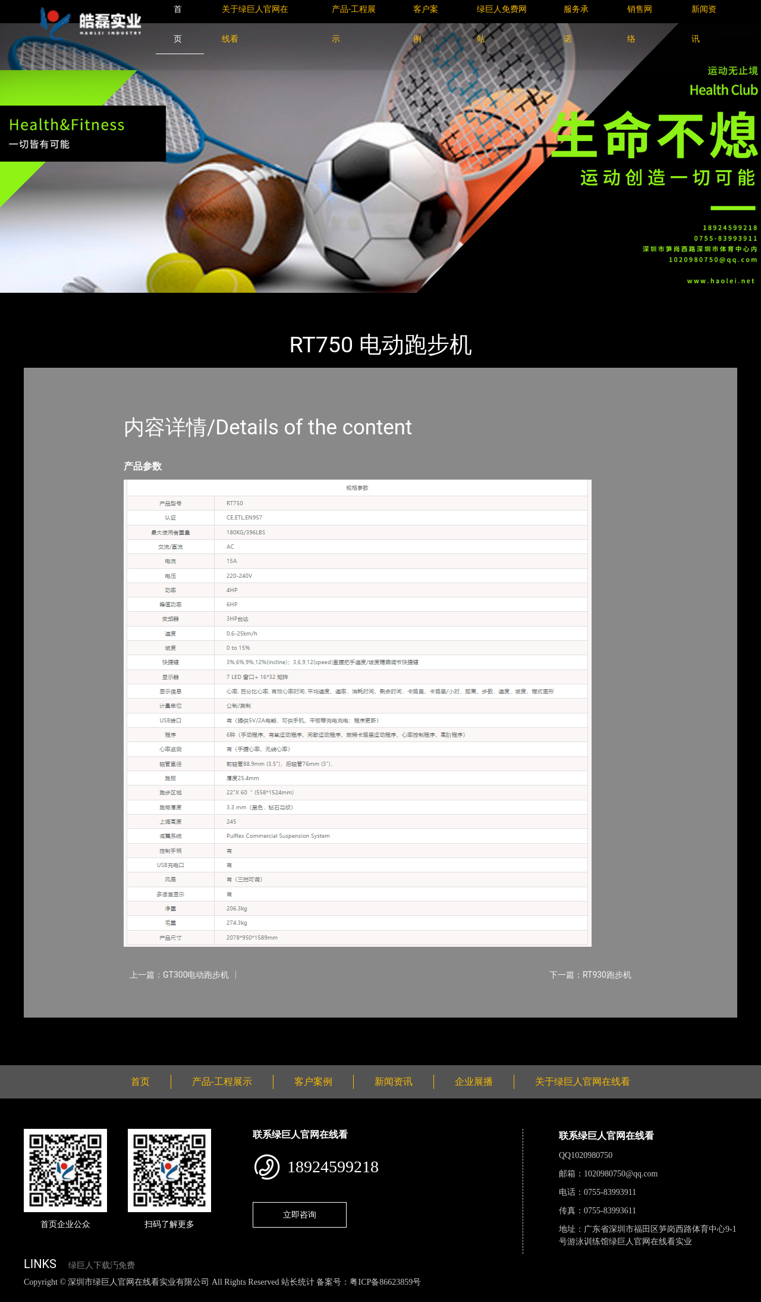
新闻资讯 (394, 1081)
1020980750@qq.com (621, 1173)
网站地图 (18, 1295)
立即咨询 (299, 1214)
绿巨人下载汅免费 (101, 1265)
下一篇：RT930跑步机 (590, 975)
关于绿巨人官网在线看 (582, 1081)
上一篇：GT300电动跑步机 (179, 975)
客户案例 (313, 1081)
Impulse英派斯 (165, 301)
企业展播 (474, 1081)
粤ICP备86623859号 (385, 1282)
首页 (45, 301)
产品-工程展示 (95, 301)
